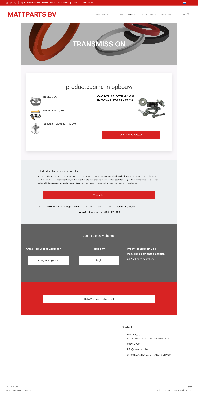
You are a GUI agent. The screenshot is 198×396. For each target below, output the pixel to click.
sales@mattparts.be (69, 2)
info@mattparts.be (137, 349)
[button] (183, 14)
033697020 (133, 343)
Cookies (27, 390)
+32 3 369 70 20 (89, 2)
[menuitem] (106, 14)
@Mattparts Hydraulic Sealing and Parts (149, 355)
